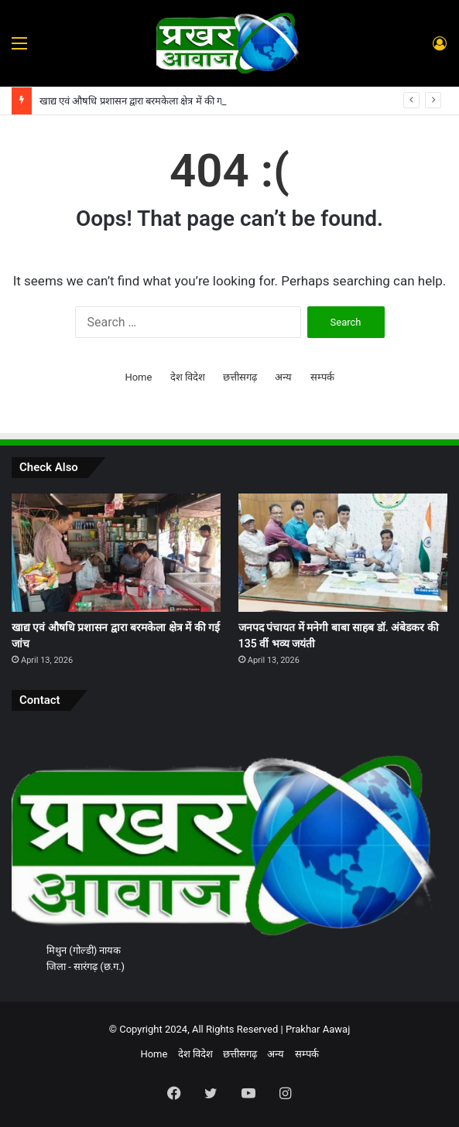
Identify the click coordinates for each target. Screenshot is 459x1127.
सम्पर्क (322, 377)
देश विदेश (187, 377)
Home (138, 377)
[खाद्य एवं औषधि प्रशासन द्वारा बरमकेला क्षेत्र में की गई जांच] (116, 552)
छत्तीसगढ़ (240, 377)
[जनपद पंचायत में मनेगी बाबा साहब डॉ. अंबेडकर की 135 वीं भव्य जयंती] (342, 552)
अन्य (283, 377)
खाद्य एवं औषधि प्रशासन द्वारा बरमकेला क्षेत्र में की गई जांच (142, 101)
